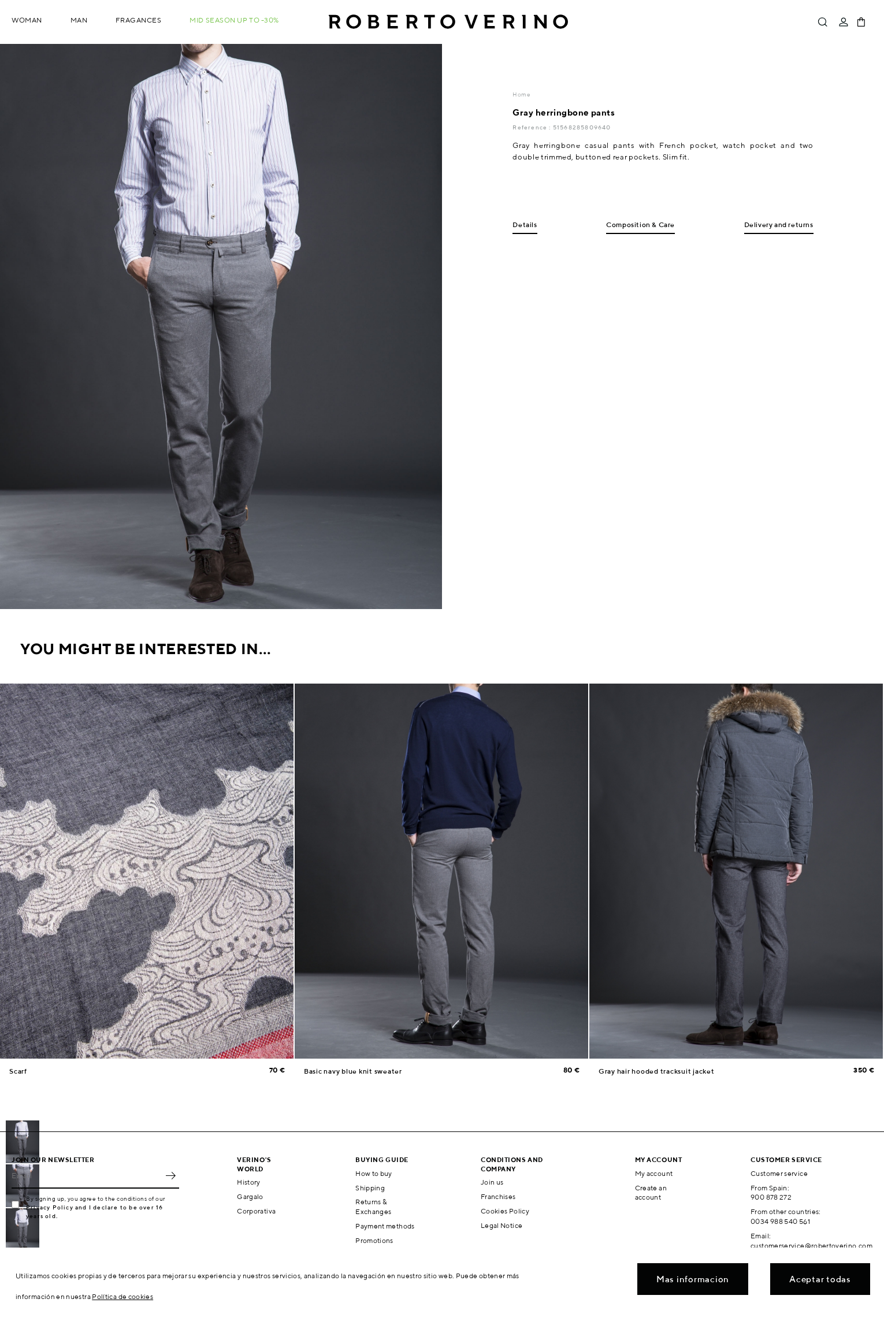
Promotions (374, 1240)
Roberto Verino (448, 22)
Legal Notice (501, 1225)
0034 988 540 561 (780, 1221)
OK (170, 1175)
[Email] (87, 1175)
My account (654, 1173)
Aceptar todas (820, 1279)
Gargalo (250, 1196)
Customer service (779, 1173)
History (249, 1182)
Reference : (532, 127)
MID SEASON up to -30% (234, 20)
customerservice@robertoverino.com (811, 1245)
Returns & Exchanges (373, 1206)
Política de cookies (122, 1296)
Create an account (651, 1192)
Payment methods (384, 1226)
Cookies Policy (505, 1211)
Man (79, 20)
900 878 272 (771, 1197)
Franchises (498, 1196)
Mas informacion (692, 1279)
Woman (27, 20)
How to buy (373, 1173)
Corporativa (256, 1211)
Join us (492, 1182)
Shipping (370, 1187)
